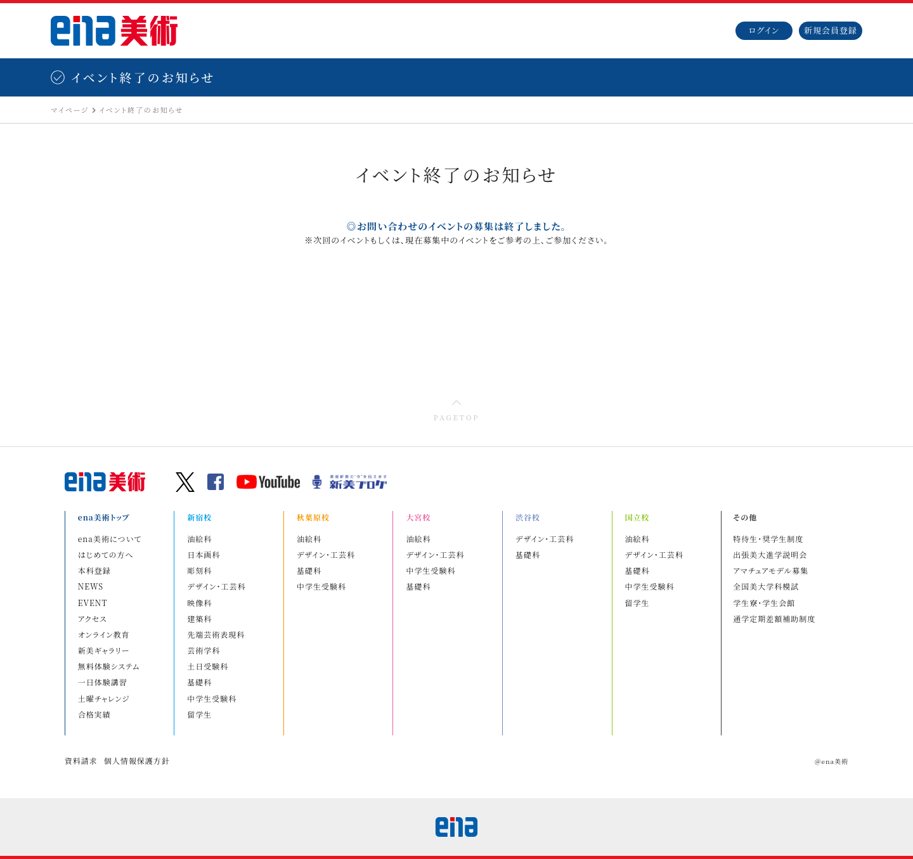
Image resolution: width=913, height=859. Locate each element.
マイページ (70, 110)
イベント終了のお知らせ (141, 110)
